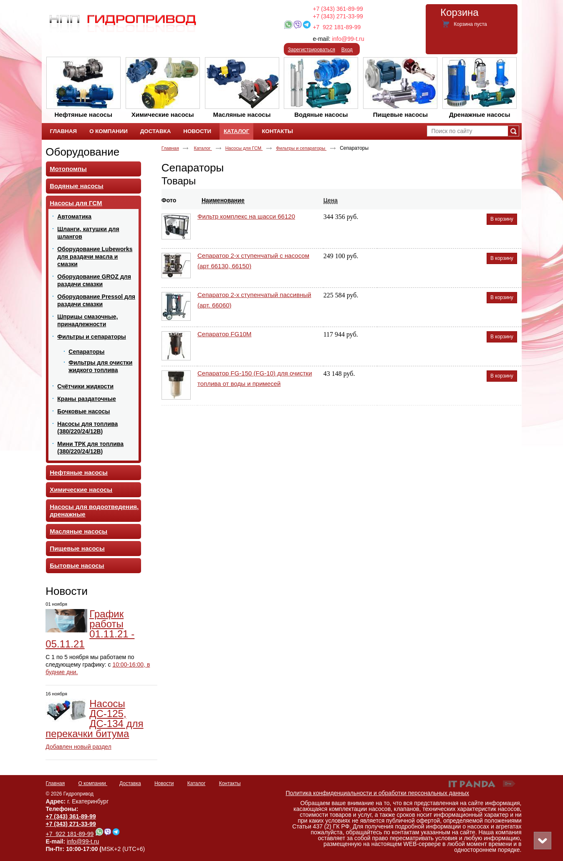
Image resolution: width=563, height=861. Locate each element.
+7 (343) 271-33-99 (338, 16)
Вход (347, 50)
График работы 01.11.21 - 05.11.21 (89, 629)
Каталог (236, 131)
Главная (170, 148)
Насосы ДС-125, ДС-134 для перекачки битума (94, 718)
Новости (66, 591)
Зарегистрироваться (311, 50)
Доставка (130, 783)
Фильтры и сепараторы (301, 148)
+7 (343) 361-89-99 (338, 8)
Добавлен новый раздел (78, 746)
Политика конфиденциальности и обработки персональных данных (378, 793)
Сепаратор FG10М (224, 333)
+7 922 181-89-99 (337, 27)
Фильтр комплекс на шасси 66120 (246, 216)
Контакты (230, 783)
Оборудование (82, 152)
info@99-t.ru (348, 38)
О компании (93, 783)
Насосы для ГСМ (244, 148)
